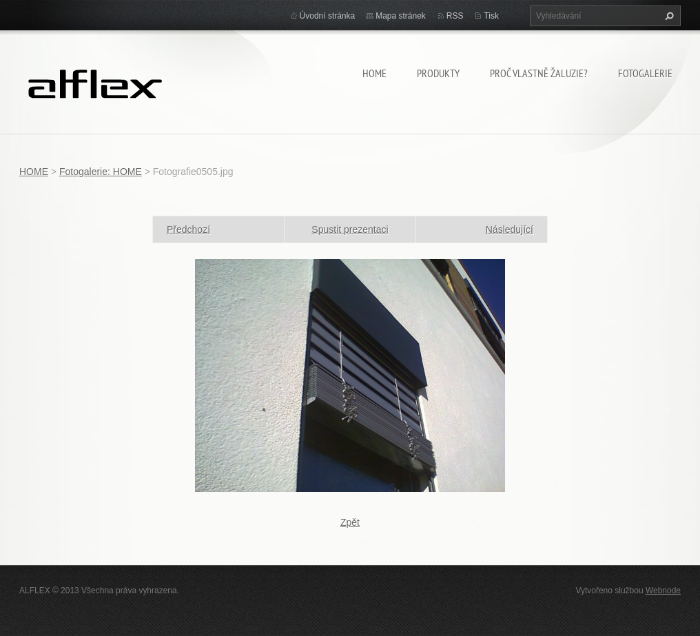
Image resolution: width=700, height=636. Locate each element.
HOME (374, 73)
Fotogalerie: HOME (100, 171)
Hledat (667, 16)
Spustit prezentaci (349, 229)
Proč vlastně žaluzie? (539, 73)
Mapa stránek (400, 16)
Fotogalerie (645, 73)
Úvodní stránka (328, 16)
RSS (455, 16)
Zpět (350, 522)
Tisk (491, 16)
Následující (509, 229)
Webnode (663, 590)
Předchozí (188, 229)
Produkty (438, 73)
